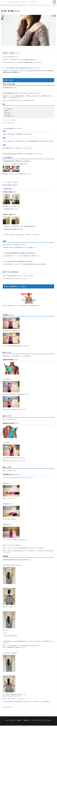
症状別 (3, 13)
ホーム (5, 1)
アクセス (35, 1)
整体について (17, 1)
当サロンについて (11, 1)
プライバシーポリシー (47, 720)
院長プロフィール (24, 1)
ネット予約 (30, 1)
